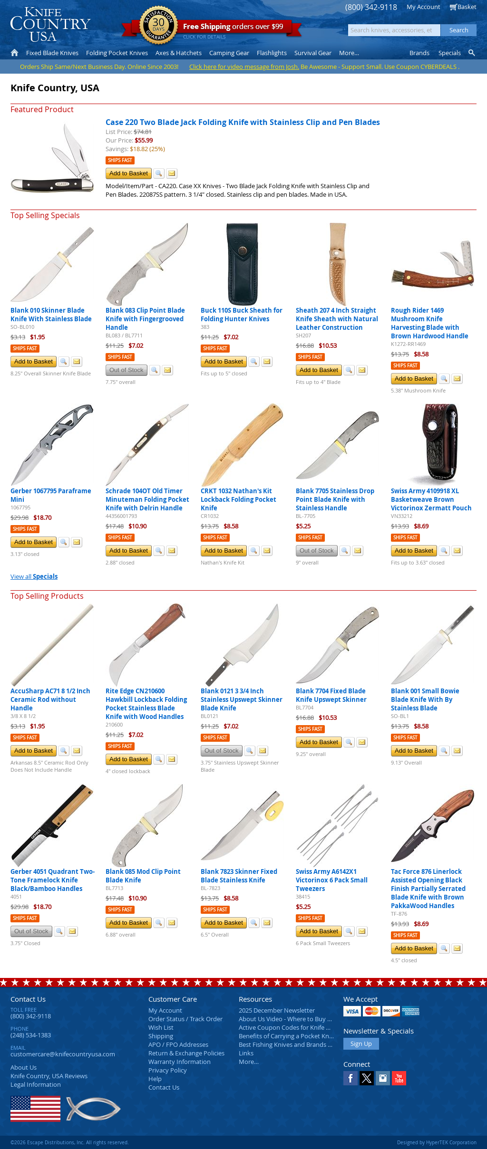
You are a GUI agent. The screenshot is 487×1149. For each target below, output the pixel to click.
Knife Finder (472, 52)
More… (249, 1061)
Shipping (160, 1036)
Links (246, 1053)
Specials (449, 52)
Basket (467, 6)
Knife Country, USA (50, 24)
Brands (419, 52)
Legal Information (35, 1084)
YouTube (399, 1078)
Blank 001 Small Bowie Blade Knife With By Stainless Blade (425, 699)
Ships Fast (120, 160)
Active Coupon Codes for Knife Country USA (300, 1027)
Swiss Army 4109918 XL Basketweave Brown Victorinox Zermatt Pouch (431, 499)
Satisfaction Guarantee (158, 26)
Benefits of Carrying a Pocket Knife (287, 1036)
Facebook (350, 1078)
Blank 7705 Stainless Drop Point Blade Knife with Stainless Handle (335, 499)
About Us (23, 1067)
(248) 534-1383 (30, 1035)
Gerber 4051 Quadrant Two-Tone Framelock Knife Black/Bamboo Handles (52, 880)
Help (155, 1078)
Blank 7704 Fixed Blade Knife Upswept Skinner (331, 695)
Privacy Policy (167, 1070)
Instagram (383, 1078)
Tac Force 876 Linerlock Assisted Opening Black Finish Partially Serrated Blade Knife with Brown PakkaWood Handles (428, 888)
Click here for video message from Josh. (244, 66)
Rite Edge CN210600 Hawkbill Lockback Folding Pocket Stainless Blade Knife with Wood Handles (146, 704)
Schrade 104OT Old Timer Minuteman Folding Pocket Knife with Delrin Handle (147, 499)
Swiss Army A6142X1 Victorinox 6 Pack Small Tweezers (332, 880)
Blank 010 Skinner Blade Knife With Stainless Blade (51, 314)
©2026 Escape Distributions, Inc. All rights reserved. (69, 1142)
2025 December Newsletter (277, 1010)
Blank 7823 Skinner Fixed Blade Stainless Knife (239, 875)
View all (34, 576)
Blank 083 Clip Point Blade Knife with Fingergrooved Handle (145, 319)
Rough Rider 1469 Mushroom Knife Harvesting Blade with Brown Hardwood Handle (429, 323)
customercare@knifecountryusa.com (62, 1054)
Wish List (161, 1027)
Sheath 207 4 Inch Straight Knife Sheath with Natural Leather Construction (337, 319)
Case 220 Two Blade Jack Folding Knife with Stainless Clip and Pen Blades (243, 122)
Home (14, 52)
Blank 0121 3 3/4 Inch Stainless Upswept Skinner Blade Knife (241, 699)
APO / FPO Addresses (178, 1044)
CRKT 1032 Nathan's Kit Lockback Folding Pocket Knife (238, 499)
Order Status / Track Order (185, 1019)
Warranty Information (179, 1061)
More (349, 52)
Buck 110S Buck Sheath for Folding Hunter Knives (241, 314)
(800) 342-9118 (371, 7)
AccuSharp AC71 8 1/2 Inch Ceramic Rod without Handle (50, 699)
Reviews (49, 1076)
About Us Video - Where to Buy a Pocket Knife (303, 1019)
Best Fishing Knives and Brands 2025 (290, 1044)
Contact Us (28, 999)
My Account (423, 6)
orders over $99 (211, 28)
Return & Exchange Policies (186, 1053)
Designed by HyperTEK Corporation (437, 1142)
